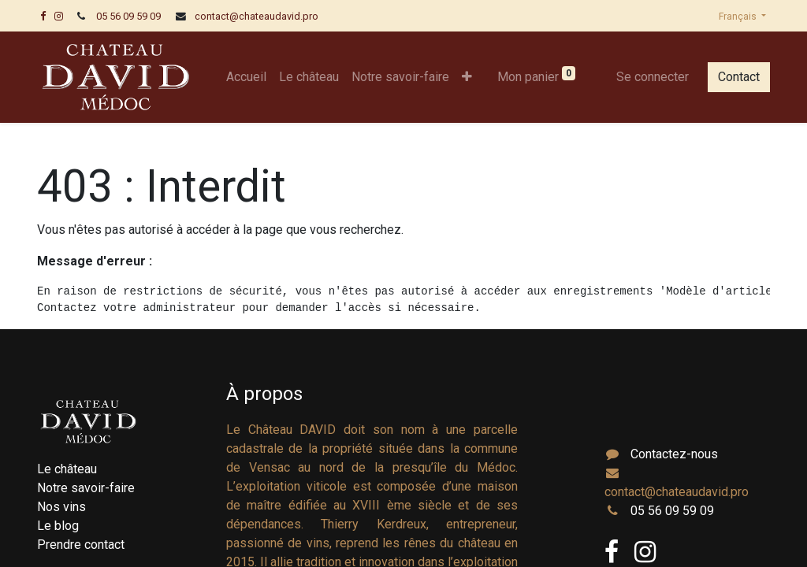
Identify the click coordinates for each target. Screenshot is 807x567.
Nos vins (61, 506)
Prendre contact (81, 544)
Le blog (58, 525)
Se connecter (652, 76)
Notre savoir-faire (86, 487)
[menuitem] (246, 77)
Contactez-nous (674, 454)
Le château (67, 468)
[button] (467, 77)
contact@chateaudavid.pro (256, 16)
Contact (739, 76)
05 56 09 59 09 (128, 16)
